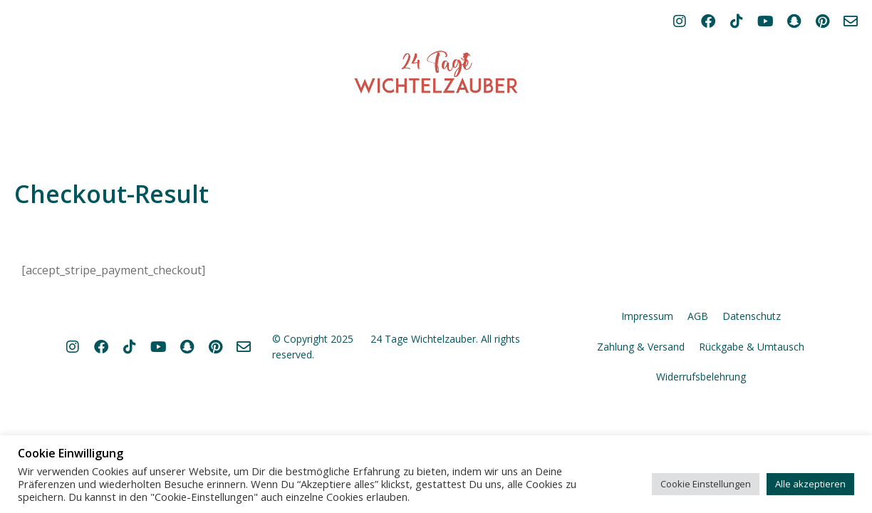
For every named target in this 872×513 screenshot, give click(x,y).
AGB (697, 387)
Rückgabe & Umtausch (751, 418)
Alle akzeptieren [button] (810, 483)
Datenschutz (751, 387)
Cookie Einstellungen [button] (705, 483)
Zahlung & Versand (641, 418)
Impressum (647, 387)
